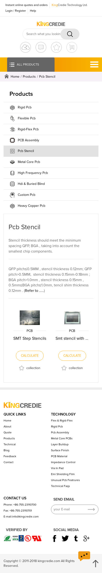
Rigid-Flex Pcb (28, 129)
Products (29, 77)
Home (15, 77)
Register (20, 11)
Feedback (10, 456)
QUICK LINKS (15, 414)
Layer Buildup (60, 444)
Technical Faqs (60, 486)
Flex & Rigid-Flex (62, 420)
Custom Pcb (26, 195)
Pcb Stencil (47, 77)
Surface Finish (60, 450)
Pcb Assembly (60, 432)
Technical (10, 444)
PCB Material (59, 456)
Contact (9, 462)
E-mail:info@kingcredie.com (21, 516)
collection (33, 368)
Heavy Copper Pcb (31, 206)
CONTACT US (15, 498)
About (7, 426)
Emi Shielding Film (63, 474)
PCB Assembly (28, 140)
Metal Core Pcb (29, 162)
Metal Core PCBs (62, 438)
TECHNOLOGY (63, 414)
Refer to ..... (34, 290)
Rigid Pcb (25, 107)
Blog (6, 450)
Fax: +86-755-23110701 (18, 510)
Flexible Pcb (27, 118)
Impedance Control (63, 462)
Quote (8, 432)
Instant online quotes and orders (26, 5)
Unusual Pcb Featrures (65, 480)
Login (9, 11)
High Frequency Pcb (33, 173)
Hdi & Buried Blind (31, 184)
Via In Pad (57, 468)
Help (33, 11)
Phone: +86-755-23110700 (20, 504)
